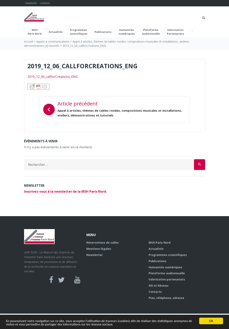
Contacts (155, 292)
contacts (45, 3)
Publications (103, 32)
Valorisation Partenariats (175, 32)
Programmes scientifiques (78, 32)
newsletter (31, 3)
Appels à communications (52, 41)
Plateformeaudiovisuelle (151, 32)
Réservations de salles (102, 242)
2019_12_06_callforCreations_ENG (52, 76)
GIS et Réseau (158, 285)
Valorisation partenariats (167, 279)
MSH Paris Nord (35, 32)
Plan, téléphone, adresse (166, 298)
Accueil (28, 41)
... (192, 30)
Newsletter (94, 255)
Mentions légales (98, 249)
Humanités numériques (127, 32)
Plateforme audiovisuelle (167, 273)
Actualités (56, 32)
